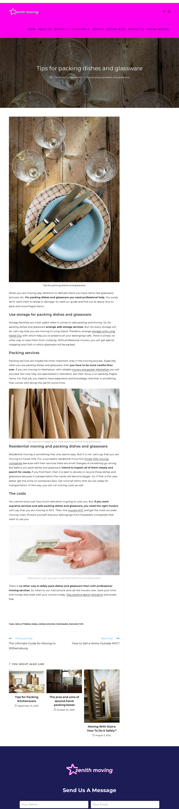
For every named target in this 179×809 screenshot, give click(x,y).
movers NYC (75, 510)
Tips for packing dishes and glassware (108, 77)
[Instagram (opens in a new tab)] (169, 11)
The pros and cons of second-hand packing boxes (64, 701)
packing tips (76, 624)
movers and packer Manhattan (90, 369)
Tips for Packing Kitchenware (26, 699)
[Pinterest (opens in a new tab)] (164, 11)
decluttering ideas (26, 624)
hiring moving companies (53, 624)
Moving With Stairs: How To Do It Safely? (101, 728)
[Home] (51, 77)
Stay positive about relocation (84, 594)
